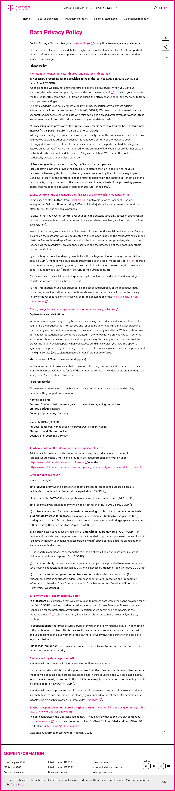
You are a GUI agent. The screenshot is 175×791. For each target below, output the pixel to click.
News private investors (105, 772)
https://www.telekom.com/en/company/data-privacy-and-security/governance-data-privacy (84, 467)
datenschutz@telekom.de (59, 726)
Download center (57, 772)
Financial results (101, 762)
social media (77, 200)
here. (26, 784)
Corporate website (14, 772)
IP (109, 92)
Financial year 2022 (14, 762)
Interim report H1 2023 (60, 762)
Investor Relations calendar (107, 767)
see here (93, 699)
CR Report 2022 (12, 767)
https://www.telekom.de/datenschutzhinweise (57, 462)
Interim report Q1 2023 (60, 767)
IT (50, 614)
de (161, 7)
